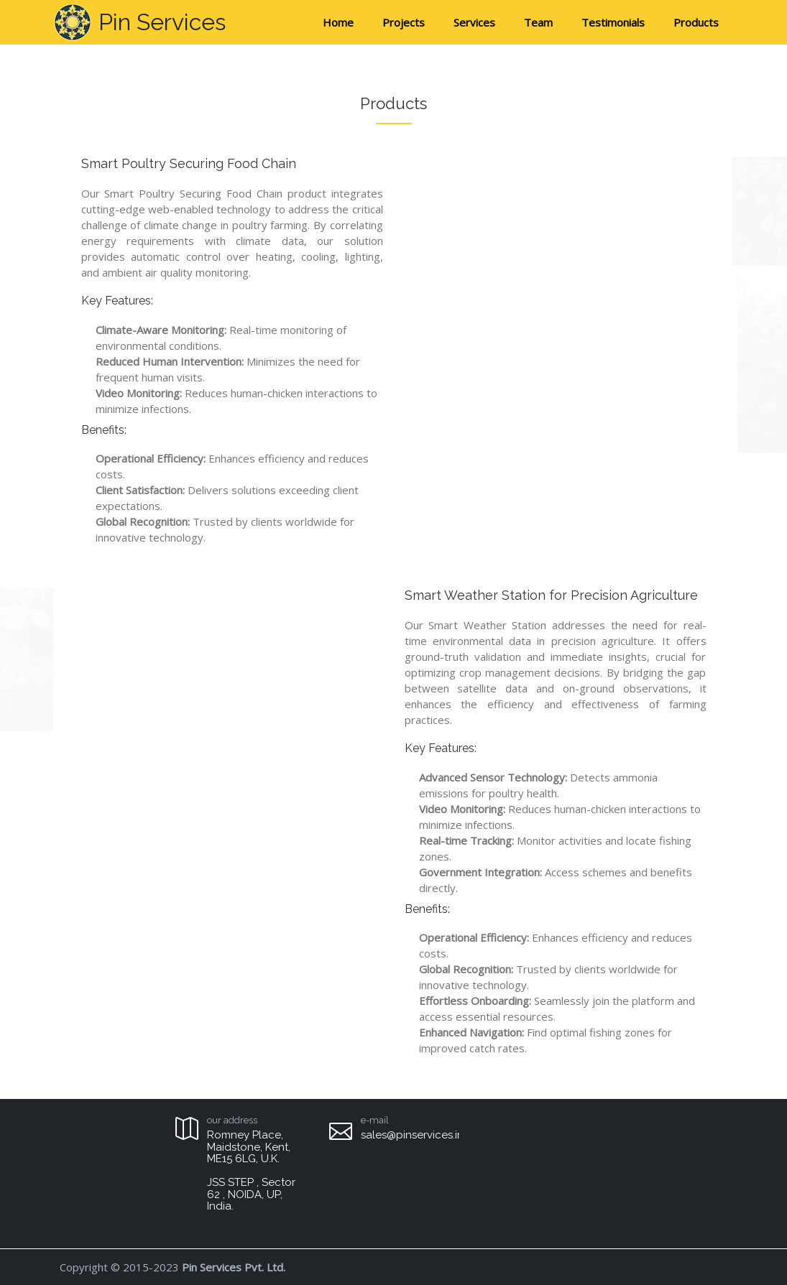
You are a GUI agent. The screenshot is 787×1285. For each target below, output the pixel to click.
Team (538, 22)
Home (338, 22)
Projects (403, 22)
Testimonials (613, 22)
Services (474, 22)
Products (696, 22)
